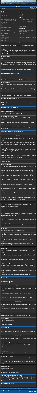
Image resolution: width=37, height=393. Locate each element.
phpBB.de (17, 113)
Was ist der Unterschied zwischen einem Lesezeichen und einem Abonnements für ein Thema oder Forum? (27, 29)
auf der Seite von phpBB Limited (29, 367)
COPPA (1, 62)
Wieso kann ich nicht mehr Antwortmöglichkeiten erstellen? (6, 28)
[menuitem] (17, 6)
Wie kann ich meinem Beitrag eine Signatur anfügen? (6, 27)
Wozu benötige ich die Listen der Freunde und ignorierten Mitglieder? (25, 21)
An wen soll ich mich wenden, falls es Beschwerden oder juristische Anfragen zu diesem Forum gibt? (27, 37)
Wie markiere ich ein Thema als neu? (4, 33)
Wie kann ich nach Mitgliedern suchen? (22, 26)
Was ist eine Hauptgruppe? (21, 15)
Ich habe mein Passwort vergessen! (4, 15)
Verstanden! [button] (32, 391)
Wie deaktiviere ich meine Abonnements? (23, 31)
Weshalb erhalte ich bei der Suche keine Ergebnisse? (24, 25)
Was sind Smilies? (2, 36)
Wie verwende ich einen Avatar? (4, 22)
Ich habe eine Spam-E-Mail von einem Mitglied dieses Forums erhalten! (26, 19)
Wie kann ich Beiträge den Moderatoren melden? (5, 31)
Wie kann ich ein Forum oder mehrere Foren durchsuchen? (24, 24)
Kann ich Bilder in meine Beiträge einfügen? (5, 37)
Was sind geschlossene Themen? (4, 39)
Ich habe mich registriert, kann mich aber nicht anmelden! (6, 13)
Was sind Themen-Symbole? (3, 40)
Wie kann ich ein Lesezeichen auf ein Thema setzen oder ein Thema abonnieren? (27, 30)
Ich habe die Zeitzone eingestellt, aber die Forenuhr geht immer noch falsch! (8, 20)
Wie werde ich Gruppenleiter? (22, 14)
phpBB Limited (12, 113)
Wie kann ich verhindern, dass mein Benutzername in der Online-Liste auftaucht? (9, 19)
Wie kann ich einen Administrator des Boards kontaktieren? (24, 38)
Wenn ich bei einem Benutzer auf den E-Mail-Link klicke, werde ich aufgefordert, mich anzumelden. (9, 23)
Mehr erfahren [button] (3, 391)
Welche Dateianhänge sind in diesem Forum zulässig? (24, 33)
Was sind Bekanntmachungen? (4, 38)
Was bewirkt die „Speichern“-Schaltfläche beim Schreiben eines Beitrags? (8, 32)
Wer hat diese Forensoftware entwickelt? (23, 36)
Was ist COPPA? (2, 12)
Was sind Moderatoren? (21, 12)
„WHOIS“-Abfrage (13, 376)
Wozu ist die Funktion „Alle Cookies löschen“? (5, 16)
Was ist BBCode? (2, 35)
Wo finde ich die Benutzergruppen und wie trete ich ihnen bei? (25, 13)
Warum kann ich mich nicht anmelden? (4, 14)
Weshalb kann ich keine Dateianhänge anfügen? (5, 30)
